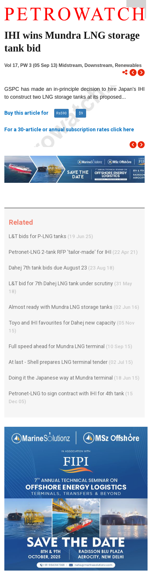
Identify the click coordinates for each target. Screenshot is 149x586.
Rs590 (61, 113)
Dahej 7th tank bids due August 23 (61, 269)
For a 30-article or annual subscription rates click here (69, 129)
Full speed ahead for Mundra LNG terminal (70, 348)
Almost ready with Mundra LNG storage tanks (74, 308)
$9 (81, 113)
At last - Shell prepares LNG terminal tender (71, 363)
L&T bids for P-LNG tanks (51, 238)
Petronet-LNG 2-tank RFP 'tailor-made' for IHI (73, 253)
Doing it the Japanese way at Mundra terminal (74, 379)
